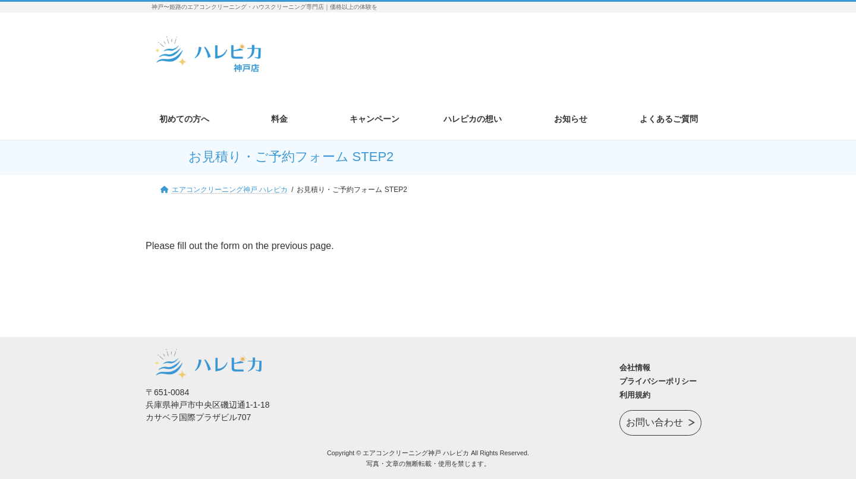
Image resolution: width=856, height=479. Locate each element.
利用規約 (634, 394)
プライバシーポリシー (658, 381)
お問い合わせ (654, 421)
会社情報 (634, 367)
